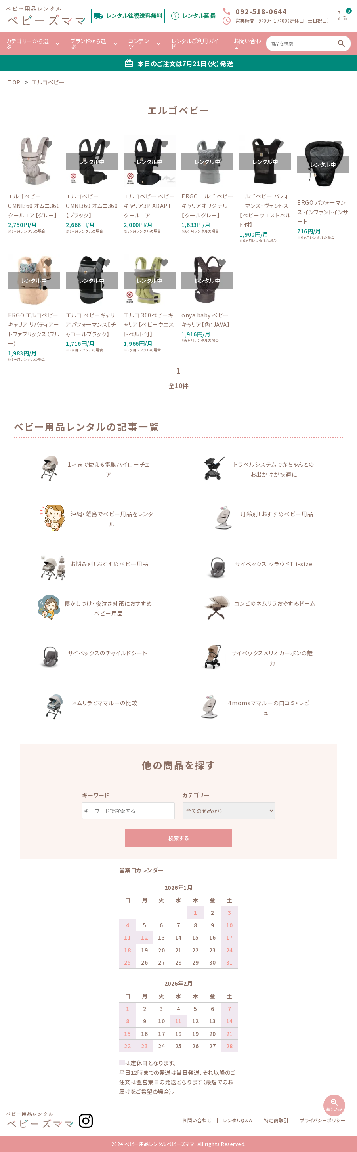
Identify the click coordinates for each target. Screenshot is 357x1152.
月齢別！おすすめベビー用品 (277, 514)
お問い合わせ (247, 43)
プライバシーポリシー (323, 1120)
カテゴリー (196, 795)
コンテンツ (138, 43)
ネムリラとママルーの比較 (104, 703)
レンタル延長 (199, 15)
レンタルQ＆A (237, 1120)
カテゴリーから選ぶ (27, 43)
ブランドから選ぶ (89, 43)
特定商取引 (276, 1120)
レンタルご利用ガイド (195, 43)
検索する (178, 838)
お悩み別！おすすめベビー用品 (109, 564)
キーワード (95, 795)
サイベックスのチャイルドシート (107, 653)
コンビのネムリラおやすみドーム (274, 603)
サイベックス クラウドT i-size (274, 564)
